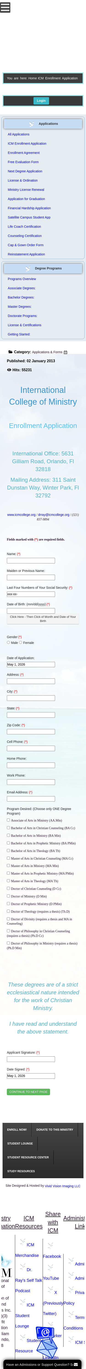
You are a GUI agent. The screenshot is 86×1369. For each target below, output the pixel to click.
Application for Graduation (26, 199)
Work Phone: (16, 775)
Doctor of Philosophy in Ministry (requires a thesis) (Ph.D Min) (42, 946)
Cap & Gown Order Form (26, 245)
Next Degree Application (25, 171)
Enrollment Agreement (24, 153)
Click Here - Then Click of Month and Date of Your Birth (43, 619)
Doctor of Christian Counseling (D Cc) (34, 889)
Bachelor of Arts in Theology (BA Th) (33, 851)
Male (12, 643)
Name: (13, 554)
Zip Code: (16, 725)
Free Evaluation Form (23, 162)
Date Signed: (18, 1069)
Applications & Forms (47, 352)
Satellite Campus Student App (29, 217)
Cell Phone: (17, 742)
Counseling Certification (25, 236)
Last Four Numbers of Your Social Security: (39, 587)
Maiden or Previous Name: (26, 571)
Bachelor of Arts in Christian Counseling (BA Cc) (41, 828)
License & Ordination (23, 180)
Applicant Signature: (23, 1052)
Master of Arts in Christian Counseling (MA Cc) (40, 858)
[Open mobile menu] (5, 7)
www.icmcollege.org (21, 515)
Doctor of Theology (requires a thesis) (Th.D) (38, 911)
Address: (15, 674)
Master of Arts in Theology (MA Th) (32, 881)
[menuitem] (17, 1130)
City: (12, 691)
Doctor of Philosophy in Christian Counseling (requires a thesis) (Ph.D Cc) (38, 933)
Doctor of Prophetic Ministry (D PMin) (34, 904)
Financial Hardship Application (29, 208)
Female (26, 643)
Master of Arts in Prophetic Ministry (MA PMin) (40, 873)
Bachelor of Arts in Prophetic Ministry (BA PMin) (41, 843)
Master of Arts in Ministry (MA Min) (33, 866)
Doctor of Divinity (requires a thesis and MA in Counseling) (39, 921)
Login (41, 100)
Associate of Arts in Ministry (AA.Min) (34, 820)
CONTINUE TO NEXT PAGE (28, 1092)
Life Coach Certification (24, 226)
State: (13, 708)
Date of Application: (21, 658)
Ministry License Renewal (26, 189)
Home (32, 78)
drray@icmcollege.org (53, 515)
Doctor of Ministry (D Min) (27, 896)
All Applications (18, 134)
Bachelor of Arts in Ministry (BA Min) (34, 835)
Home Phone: (17, 758)
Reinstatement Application (26, 254)
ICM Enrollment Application (27, 143)
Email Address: (19, 792)
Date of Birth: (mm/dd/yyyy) (28, 604)
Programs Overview (22, 279)
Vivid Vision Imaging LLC (62, 1186)
